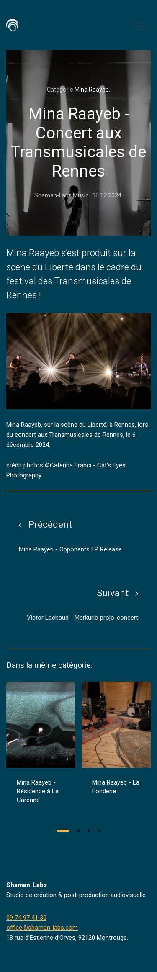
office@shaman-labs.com (42, 927)
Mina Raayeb (92, 89)
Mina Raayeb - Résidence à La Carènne (38, 791)
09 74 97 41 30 (26, 917)
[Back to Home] (12, 25)
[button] (139, 25)
